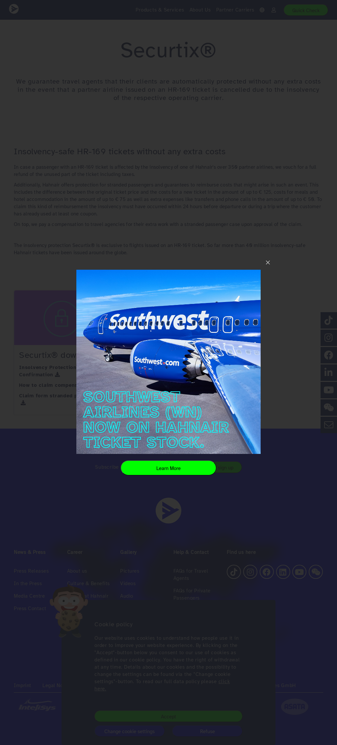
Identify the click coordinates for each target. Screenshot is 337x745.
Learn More (168, 468)
